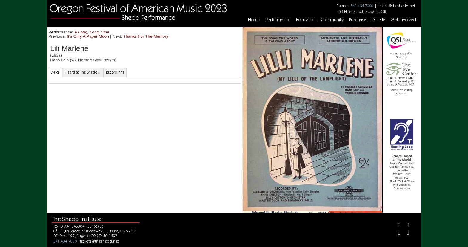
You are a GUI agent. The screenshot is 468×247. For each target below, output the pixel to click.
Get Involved (403, 19)
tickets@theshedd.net (396, 5)
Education (306, 19)
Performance (278, 19)
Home (254, 19)
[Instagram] (397, 233)
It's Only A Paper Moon (88, 36)
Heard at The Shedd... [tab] (82, 72)
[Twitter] (405, 226)
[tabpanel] (144, 80)
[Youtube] (405, 233)
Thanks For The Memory (145, 36)
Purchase (358, 19)
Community (332, 19)
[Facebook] (397, 226)
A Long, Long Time (91, 32)
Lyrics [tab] (55, 72)
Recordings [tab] (115, 72)
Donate (379, 19)
